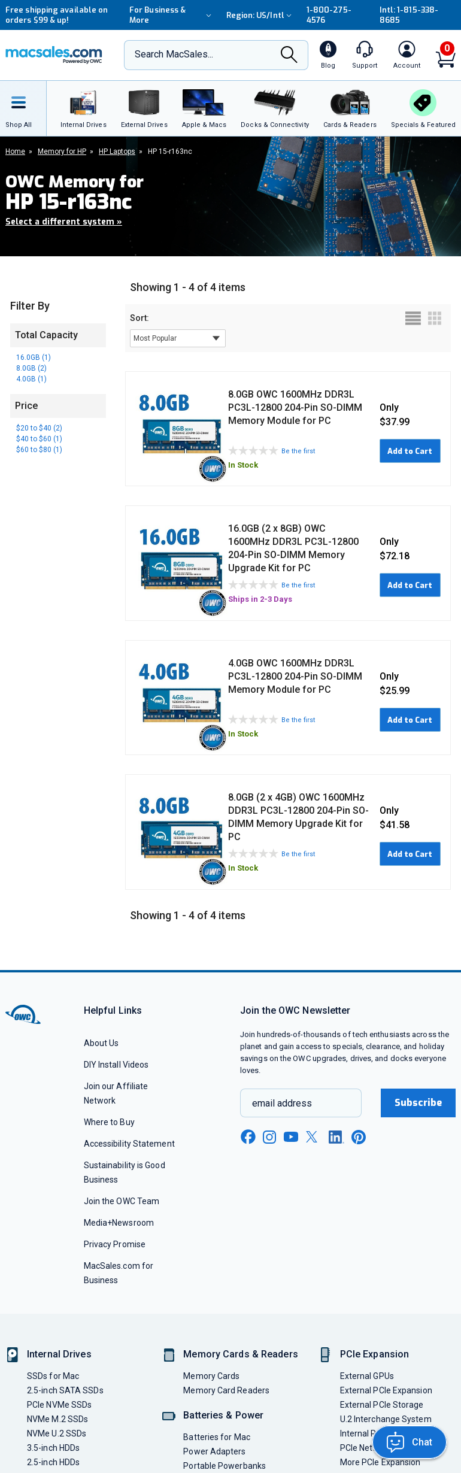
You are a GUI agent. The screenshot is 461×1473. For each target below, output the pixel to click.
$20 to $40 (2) (39, 428)
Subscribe (418, 1102)
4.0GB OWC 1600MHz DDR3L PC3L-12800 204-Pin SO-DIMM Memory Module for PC (295, 676)
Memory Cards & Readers (240, 1354)
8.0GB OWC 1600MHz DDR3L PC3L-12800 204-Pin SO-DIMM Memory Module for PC (295, 407)
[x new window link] (314, 1136)
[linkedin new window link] (336, 1137)
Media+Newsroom (119, 1223)
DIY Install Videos (116, 1064)
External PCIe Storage (382, 1405)
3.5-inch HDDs (53, 1448)
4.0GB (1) (31, 379)
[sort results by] (178, 338)
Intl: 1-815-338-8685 (409, 15)
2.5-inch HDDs (53, 1462)
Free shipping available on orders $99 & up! (56, 15)
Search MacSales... (174, 54)
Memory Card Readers (226, 1390)
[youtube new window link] (291, 1137)
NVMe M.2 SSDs (57, 1419)
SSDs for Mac (53, 1376)
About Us (101, 1043)
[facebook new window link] (248, 1137)
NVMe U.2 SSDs (56, 1433)
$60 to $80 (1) (39, 449)
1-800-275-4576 (329, 15)
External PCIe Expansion (386, 1390)
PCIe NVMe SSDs (59, 1405)
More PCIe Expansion (380, 1462)
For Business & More (171, 15)
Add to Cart (409, 451)
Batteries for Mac (216, 1437)
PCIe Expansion (375, 1354)
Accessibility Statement (129, 1143)
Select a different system (63, 222)
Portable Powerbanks (224, 1466)
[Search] (289, 56)
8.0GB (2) (31, 368)
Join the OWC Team (122, 1201)
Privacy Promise (114, 1244)
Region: (260, 15)
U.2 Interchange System (386, 1419)
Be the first (298, 451)
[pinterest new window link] (358, 1137)
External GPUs (367, 1376)
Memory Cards (211, 1376)
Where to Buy (109, 1122)
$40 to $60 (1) (39, 439)
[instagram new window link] (269, 1137)
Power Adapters (214, 1451)
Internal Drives (59, 1354)
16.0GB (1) (33, 357)
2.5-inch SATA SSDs (65, 1390)
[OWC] (53, 55)
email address (282, 1103)
